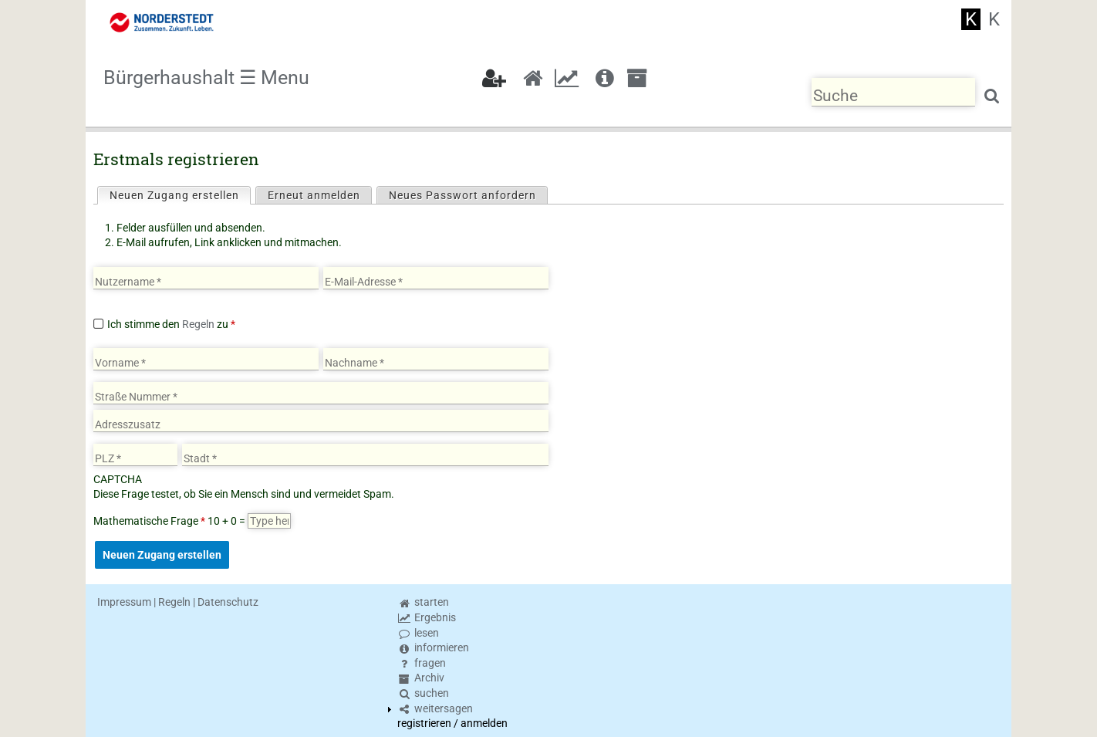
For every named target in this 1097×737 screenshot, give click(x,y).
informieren (433, 647)
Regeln (198, 324)
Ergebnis (426, 617)
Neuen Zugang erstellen (180, 194)
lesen (418, 633)
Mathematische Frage (149, 521)
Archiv (420, 677)
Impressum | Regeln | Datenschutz (177, 602)
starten (423, 602)
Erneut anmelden (314, 195)
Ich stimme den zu (171, 324)
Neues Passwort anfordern (462, 195)
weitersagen (435, 708)
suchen (423, 693)
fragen (421, 663)
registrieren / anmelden (452, 723)
